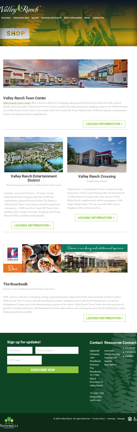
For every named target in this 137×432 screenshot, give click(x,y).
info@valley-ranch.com (96, 398)
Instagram (130, 352)
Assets (35, 17)
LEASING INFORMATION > (104, 124)
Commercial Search (51, 17)
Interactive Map (21, 17)
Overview (6, 17)
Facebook (130, 347)
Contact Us (98, 17)
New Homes (110, 364)
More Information (73, 17)
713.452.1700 (97, 393)
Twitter (129, 356)
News (87, 17)
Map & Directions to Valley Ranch (96, 382)
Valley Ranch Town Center (16, 103)
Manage (121, 418)
